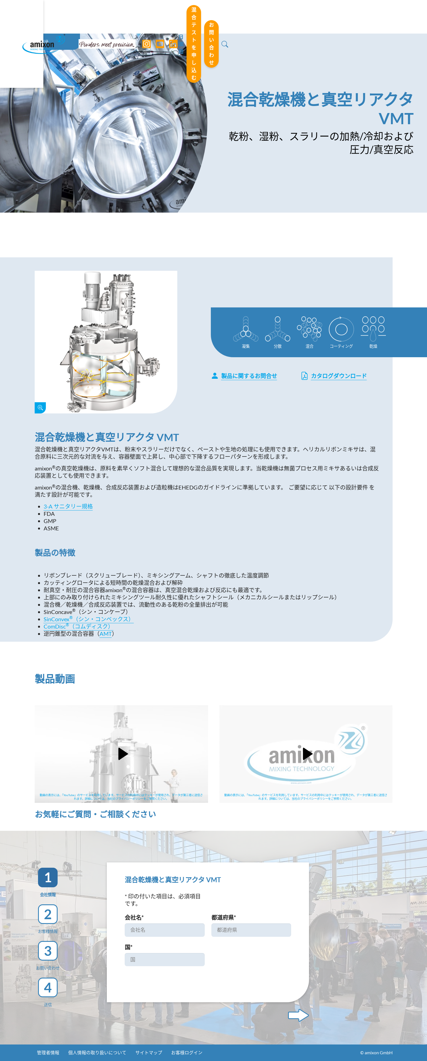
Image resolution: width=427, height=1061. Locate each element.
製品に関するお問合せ (244, 376)
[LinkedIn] (173, 17)
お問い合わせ (363, 16)
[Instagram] (147, 17)
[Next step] (298, 1015)
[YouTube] (160, 17)
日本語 (249, 17)
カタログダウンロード (334, 376)
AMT (106, 633)
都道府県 (223, 917)
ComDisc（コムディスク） (79, 626)
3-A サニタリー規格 (68, 506)
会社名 (134, 917)
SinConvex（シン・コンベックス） (89, 619)
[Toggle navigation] (213, 17)
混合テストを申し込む (300, 16)
